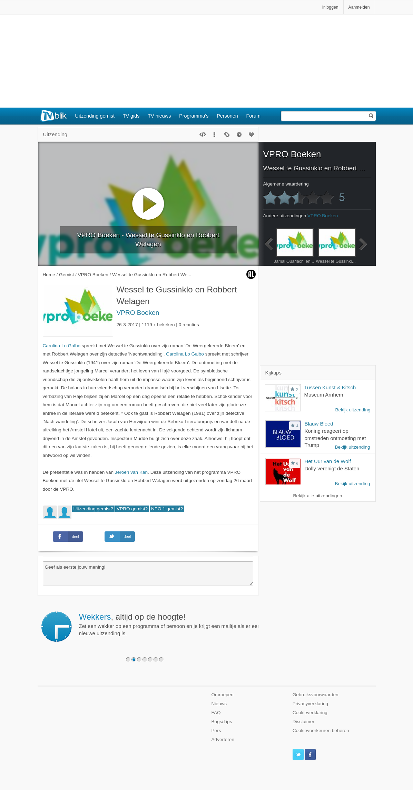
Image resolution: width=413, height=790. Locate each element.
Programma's (193, 116)
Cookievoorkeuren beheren (321, 730)
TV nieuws (159, 116)
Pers (216, 730)
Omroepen (223, 694)
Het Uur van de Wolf (328, 461)
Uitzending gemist (95, 116)
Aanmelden (359, 7)
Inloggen (330, 7)
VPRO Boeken (138, 312)
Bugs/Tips (222, 721)
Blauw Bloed (319, 424)
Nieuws (219, 703)
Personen (227, 116)
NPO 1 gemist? (167, 508)
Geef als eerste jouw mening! (148, 573)
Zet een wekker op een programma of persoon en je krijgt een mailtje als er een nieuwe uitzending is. (169, 624)
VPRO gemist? (132, 508)
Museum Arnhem (323, 395)
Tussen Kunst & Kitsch (330, 387)
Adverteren (223, 739)
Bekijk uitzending (352, 409)
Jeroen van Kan (131, 472)
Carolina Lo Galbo (62, 345)
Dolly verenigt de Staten (332, 468)
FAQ (216, 712)
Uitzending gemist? (93, 508)
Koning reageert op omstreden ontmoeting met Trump (335, 438)
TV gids (131, 116)
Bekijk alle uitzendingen (317, 495)
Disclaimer (303, 721)
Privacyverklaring (310, 703)
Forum (253, 116)
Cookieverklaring (310, 712)
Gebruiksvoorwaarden (315, 694)
